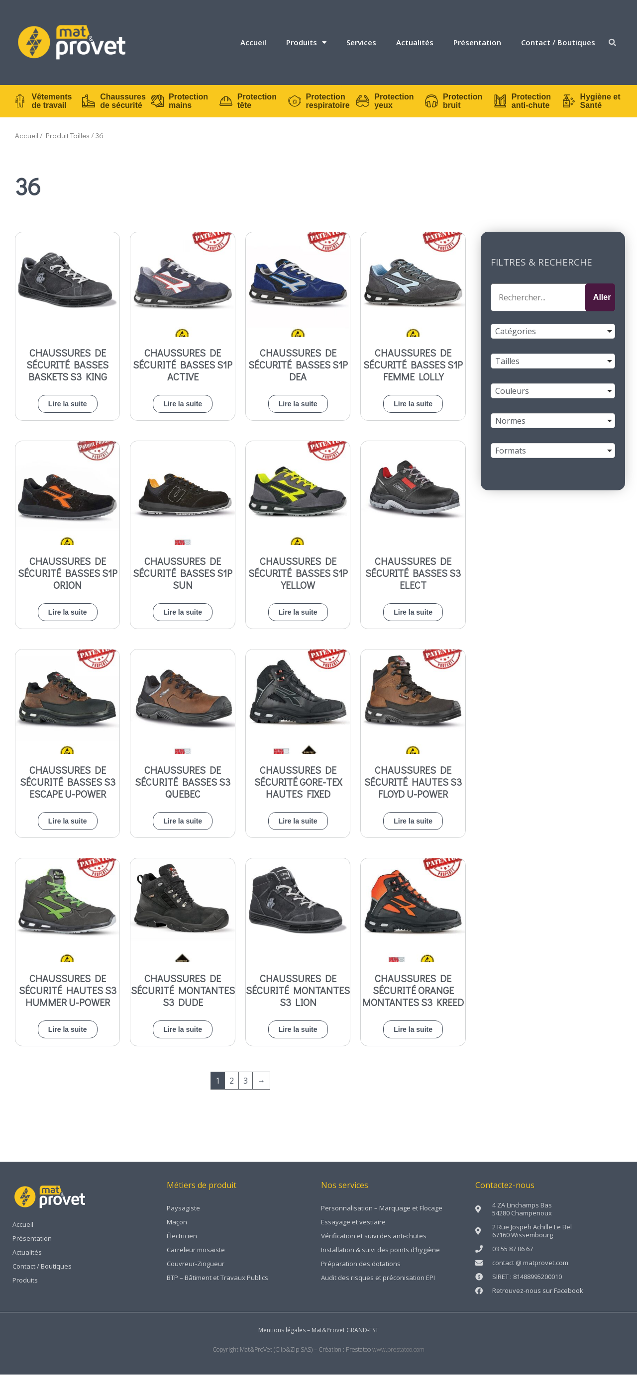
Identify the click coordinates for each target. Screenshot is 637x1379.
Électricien (182, 1240)
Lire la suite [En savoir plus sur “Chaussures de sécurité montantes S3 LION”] (298, 1034)
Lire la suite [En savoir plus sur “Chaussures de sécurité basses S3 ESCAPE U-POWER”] (67, 825)
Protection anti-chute (523, 103)
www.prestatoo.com (398, 1354)
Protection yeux (386, 103)
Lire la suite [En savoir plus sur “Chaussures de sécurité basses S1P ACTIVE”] (182, 408)
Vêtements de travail (44, 103)
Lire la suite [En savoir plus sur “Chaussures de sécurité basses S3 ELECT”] (413, 617)
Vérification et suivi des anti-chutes (373, 1240)
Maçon (177, 1226)
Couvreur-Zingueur (195, 1268)
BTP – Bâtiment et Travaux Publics (217, 1282)
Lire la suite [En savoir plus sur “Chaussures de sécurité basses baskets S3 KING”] (67, 408)
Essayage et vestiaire (353, 1226)
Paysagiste (183, 1212)
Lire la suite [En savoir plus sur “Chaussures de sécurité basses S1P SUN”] (182, 617)
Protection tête (249, 103)
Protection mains (181, 103)
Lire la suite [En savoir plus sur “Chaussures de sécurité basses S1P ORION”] (67, 617)
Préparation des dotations (361, 1268)
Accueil (253, 42)
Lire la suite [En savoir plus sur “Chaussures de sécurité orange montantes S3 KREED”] (413, 1034)
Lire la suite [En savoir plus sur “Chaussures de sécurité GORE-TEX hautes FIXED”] (298, 825)
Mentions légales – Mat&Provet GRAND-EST (318, 1335)
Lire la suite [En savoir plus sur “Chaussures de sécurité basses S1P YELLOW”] (298, 617)
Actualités (414, 42)
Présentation (477, 42)
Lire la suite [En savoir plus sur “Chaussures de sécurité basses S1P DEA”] (298, 408)
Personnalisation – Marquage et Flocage (381, 1212)
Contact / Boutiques (558, 42)
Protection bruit (455, 103)
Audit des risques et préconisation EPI (378, 1282)
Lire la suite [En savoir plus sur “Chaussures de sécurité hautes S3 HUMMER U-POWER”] (67, 1034)
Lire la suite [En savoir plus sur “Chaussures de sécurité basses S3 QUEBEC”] (182, 825)
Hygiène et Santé (592, 103)
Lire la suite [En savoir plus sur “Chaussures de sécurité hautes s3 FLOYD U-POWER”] (413, 825)
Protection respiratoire (320, 103)
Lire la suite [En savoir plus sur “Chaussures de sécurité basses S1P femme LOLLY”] (413, 408)
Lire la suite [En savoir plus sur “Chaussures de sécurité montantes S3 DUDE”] (182, 1034)
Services (361, 42)
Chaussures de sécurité (115, 103)
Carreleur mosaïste (196, 1254)
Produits (306, 42)
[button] (612, 42)
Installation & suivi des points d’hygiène (380, 1254)
